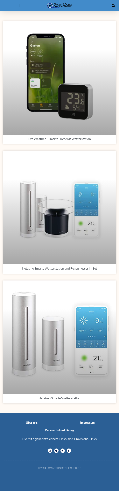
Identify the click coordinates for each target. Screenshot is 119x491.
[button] (20, 5)
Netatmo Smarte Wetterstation (59, 398)
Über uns (32, 422)
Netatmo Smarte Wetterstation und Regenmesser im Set (59, 268)
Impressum (87, 422)
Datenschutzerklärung (59, 430)
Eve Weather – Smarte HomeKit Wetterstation (59, 139)
